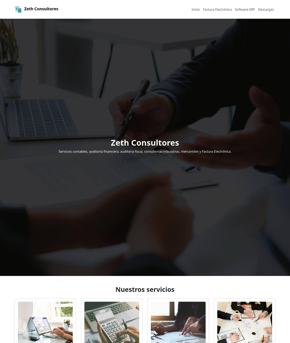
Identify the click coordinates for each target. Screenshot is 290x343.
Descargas (266, 9)
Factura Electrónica (217, 9)
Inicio (196, 9)
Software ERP (245, 9)
